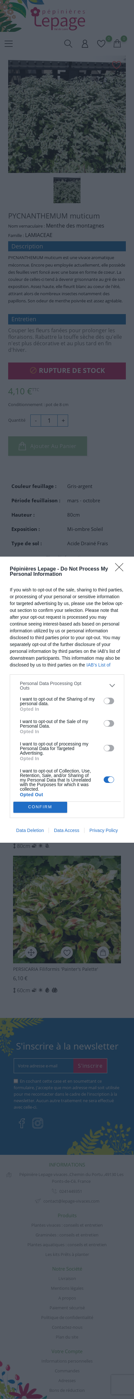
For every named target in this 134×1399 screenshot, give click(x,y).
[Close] (121, 569)
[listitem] (67, 685)
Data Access (66, 830)
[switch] (109, 701)
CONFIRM (40, 807)
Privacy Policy (103, 830)
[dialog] (67, 700)
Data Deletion (30, 830)
